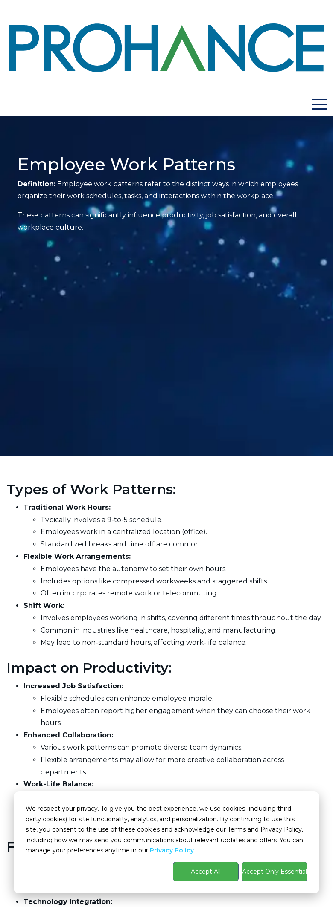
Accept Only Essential (274, 871)
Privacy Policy (172, 850)
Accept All (206, 871)
